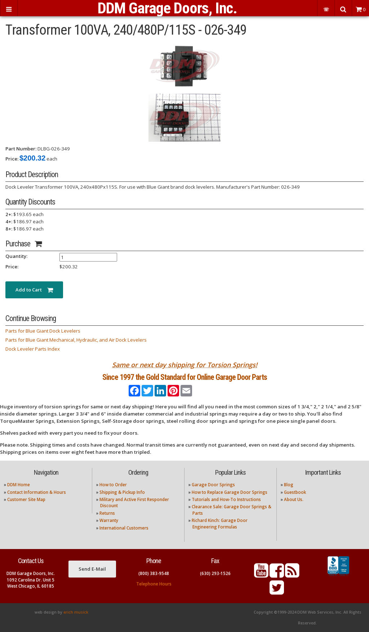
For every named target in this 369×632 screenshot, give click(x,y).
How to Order (113, 484)
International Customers (123, 528)
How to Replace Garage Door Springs (229, 492)
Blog (288, 484)
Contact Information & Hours (36, 492)
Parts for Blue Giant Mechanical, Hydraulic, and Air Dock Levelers (76, 340)
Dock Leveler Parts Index (32, 349)
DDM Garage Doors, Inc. (167, 8)
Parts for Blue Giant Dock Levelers (42, 331)
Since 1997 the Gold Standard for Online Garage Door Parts (184, 377)
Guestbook (295, 492)
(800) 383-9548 (153, 573)
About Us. (293, 499)
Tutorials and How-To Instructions (226, 499)
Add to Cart (34, 289)
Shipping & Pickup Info (122, 492)
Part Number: (20, 148)
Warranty (108, 520)
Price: (11, 158)
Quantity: (16, 256)
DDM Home (18, 484)
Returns (107, 513)
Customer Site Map (26, 499)
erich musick (75, 612)
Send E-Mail (92, 569)
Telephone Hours (154, 584)
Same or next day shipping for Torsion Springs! (184, 364)
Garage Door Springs (213, 484)
